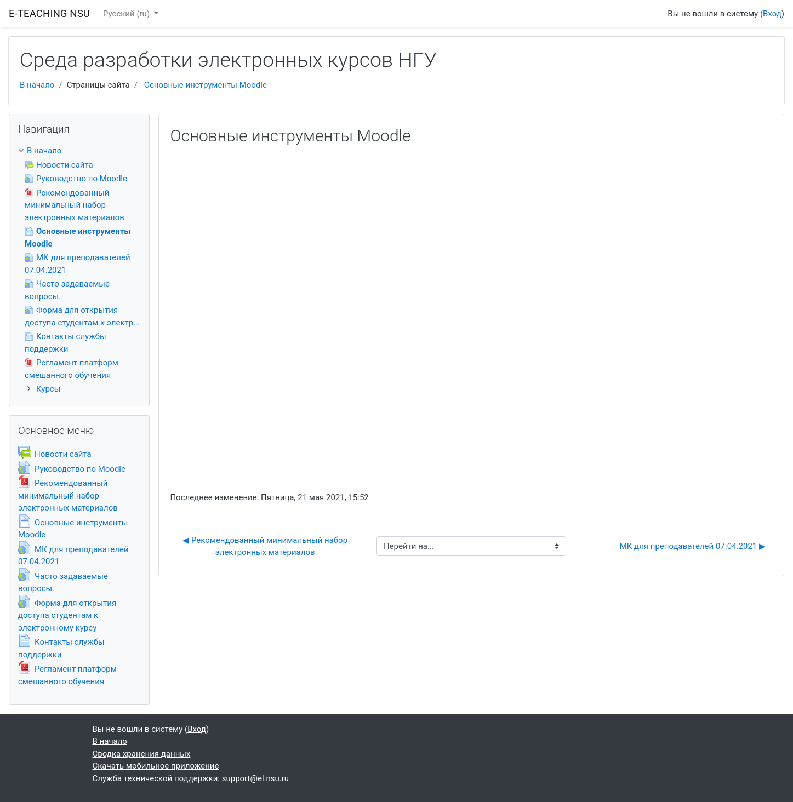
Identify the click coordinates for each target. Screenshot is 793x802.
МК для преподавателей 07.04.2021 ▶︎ (693, 546)
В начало (37, 85)
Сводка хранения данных (142, 754)
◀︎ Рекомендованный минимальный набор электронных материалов (266, 546)
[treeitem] (79, 151)
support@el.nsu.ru (255, 778)
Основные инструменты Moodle (205, 85)
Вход (772, 14)
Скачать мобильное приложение (156, 766)
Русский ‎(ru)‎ (127, 14)
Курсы (48, 389)
